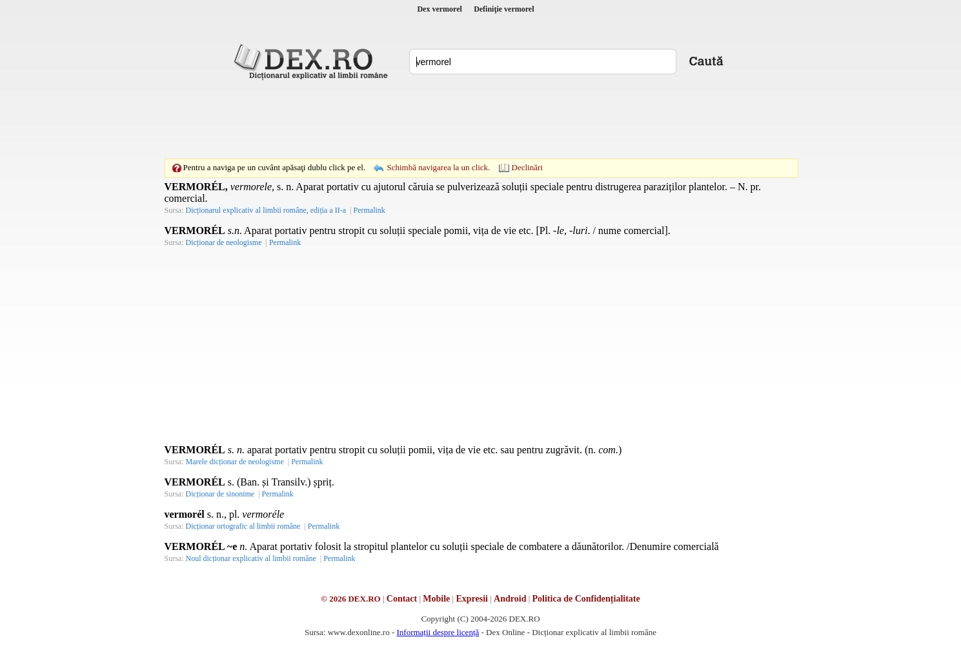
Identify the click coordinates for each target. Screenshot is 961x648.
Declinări (527, 167)
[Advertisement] (481, 119)
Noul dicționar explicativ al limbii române (251, 558)
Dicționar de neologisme (224, 242)
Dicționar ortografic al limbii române (243, 526)
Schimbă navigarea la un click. (438, 167)
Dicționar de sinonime (220, 493)
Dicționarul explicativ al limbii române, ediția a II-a (266, 210)
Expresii (472, 599)
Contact (402, 599)
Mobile (436, 599)
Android (510, 599)
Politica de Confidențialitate (586, 599)
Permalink (369, 210)
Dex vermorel (439, 9)
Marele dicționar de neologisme (235, 461)
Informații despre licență (437, 632)
